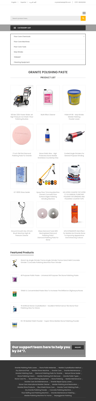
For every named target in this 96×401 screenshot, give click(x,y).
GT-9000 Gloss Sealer (22, 192)
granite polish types (70, 376)
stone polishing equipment (39, 379)
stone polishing (57, 379)
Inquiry (78, 347)
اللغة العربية (32, 2)
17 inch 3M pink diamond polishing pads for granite (22, 154)
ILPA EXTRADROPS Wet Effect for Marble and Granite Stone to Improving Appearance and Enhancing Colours (74, 234)
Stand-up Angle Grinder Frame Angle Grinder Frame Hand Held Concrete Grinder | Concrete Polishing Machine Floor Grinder (50, 261)
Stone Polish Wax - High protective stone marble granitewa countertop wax (48, 155)
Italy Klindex (18, 52)
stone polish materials (47, 368)
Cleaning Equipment (22, 62)
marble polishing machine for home (37, 395)
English (13, 2)
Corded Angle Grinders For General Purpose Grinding (74, 154)
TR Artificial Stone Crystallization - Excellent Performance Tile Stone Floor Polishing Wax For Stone (49, 307)
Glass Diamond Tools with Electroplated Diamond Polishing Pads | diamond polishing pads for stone (48, 235)
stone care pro (20, 379)
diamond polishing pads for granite (48, 373)
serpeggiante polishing (63, 395)
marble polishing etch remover (49, 376)
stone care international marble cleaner (34, 384)
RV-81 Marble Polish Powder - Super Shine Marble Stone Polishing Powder (50, 321)
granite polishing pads (24, 373)
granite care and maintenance (36, 382)
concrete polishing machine (60, 390)
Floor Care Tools (20, 47)
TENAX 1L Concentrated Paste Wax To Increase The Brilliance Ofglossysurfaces (52, 291)
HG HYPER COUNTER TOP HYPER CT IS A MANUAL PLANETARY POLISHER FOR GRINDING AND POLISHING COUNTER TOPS (74, 195)
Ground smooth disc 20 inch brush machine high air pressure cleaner (22, 233)
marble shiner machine (40, 370)
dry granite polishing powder (36, 390)
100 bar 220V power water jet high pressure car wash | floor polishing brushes (21, 117)
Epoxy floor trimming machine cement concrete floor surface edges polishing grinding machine (48, 195)
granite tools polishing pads (68, 387)
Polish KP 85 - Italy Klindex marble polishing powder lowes (74, 117)
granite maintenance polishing (63, 393)
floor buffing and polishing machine (35, 393)
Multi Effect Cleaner (48, 115)
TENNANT (17, 57)
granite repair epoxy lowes (61, 382)
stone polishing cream (26, 376)
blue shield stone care (46, 387)
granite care (57, 370)
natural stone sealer (73, 373)
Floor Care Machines (22, 42)
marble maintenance (73, 379)
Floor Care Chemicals (49, 36)
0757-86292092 (80, 2)
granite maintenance (72, 370)
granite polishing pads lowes (26, 368)
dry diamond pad (22, 370)
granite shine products (26, 387)
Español (23, 2)
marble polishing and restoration (64, 384)
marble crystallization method (70, 368)
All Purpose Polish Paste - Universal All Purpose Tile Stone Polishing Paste (49, 275)
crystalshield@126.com (63, 2)
